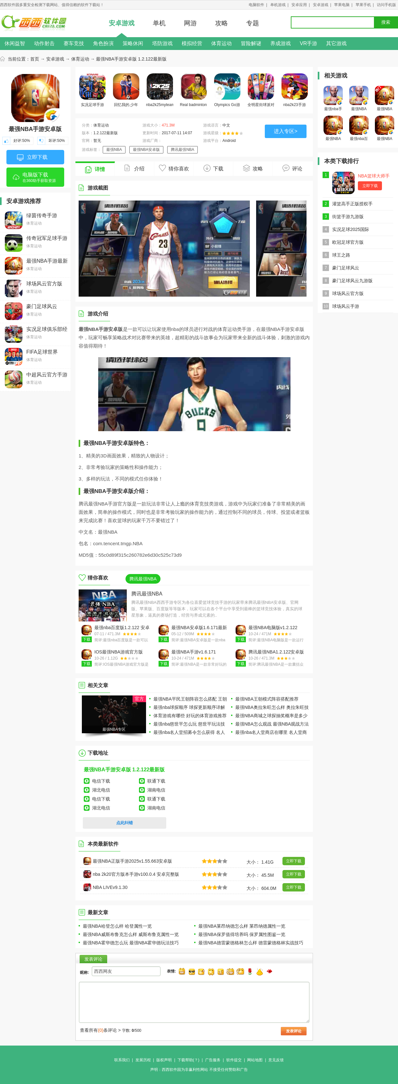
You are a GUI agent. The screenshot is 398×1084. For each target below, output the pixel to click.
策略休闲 (133, 43)
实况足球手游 (92, 90)
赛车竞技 (74, 43)
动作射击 (44, 43)
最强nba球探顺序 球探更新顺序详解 (189, 707)
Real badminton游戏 (193, 91)
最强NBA (114, 149)
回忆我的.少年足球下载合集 (126, 91)
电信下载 (101, 781)
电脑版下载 (35, 179)
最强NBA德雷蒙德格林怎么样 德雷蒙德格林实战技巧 (250, 942)
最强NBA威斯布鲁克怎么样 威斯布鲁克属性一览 (131, 934)
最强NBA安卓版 (146, 149)
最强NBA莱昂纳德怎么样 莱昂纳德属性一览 (241, 926)
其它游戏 (336, 43)
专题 (252, 23)
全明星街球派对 (260, 90)
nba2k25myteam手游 (159, 91)
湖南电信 (156, 789)
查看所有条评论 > (100, 1030)
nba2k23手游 (294, 90)
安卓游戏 (320, 5)
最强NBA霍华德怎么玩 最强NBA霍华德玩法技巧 (131, 942)
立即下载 (32, 157)
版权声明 (164, 1060)
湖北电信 (101, 789)
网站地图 (255, 1060)
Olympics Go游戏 (227, 91)
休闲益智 (14, 43)
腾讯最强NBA (182, 149)
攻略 (221, 23)
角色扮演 (103, 43)
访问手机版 (386, 5)
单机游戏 (278, 5)
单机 (159, 23)
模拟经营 (192, 43)
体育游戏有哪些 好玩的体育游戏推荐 (190, 715)
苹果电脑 (342, 5)
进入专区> (285, 131)
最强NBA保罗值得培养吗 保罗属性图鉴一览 (241, 934)
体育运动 (221, 43)
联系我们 (122, 1060)
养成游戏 (280, 43)
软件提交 (234, 1060)
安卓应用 (299, 5)
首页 (34, 59)
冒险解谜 (251, 43)
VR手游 (308, 43)
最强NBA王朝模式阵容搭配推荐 (266, 699)
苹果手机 (363, 5)
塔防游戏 (162, 43)
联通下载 (156, 781)
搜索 (385, 22)
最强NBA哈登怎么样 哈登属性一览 (117, 926)
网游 (190, 23)
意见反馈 (276, 1060)
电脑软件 (256, 5)
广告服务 (213, 1060)
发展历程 (143, 1060)
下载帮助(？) (188, 1060)
